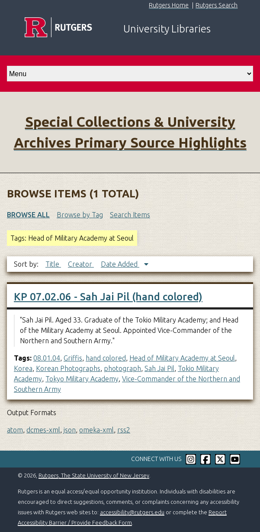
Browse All (28, 215)
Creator (81, 264)
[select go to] (130, 73)
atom (15, 430)
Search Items (130, 215)
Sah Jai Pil (159, 368)
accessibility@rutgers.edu (132, 512)
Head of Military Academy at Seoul (182, 358)
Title (53, 264)
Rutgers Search (217, 5)
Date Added (120, 264)
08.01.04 (46, 358)
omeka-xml (96, 430)
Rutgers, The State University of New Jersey (94, 475)
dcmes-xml (43, 430)
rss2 (123, 430)
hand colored (106, 358)
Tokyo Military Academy (82, 379)
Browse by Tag (80, 215)
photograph (122, 368)
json (70, 430)
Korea (23, 368)
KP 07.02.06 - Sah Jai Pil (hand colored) (108, 297)
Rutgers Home (169, 5)
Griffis (73, 358)
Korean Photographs (68, 368)
